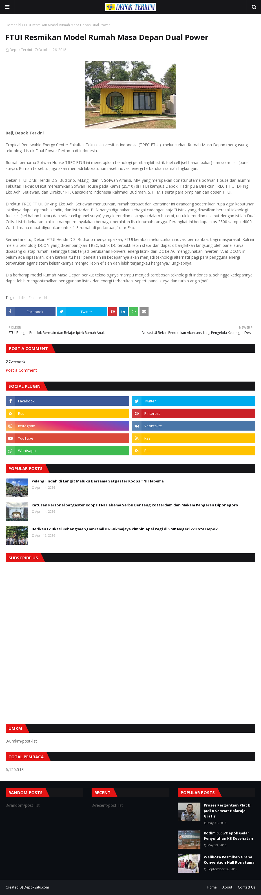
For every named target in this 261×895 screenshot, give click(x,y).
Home (11, 25)
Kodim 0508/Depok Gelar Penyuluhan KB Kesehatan (228, 835)
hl (19, 25)
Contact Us (246, 887)
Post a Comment (21, 370)
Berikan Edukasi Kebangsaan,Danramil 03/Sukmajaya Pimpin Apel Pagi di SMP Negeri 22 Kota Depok (125, 528)
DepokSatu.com (36, 887)
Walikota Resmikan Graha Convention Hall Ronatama (229, 859)
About (227, 887)
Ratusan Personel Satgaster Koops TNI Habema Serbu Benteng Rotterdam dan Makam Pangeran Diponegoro (135, 505)
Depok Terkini (21, 49)
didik (21, 297)
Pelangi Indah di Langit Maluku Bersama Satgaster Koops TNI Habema (98, 481)
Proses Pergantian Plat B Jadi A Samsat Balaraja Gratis (227, 811)
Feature (35, 297)
